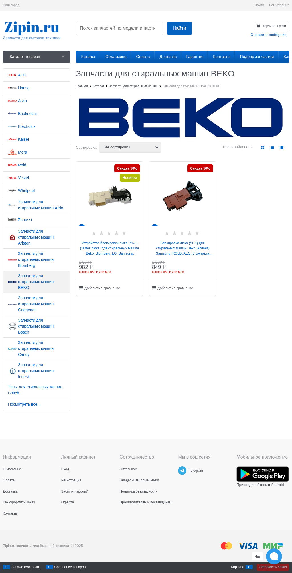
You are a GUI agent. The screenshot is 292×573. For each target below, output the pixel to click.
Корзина (237, 567)
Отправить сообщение (268, 35)
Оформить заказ (273, 567)
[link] (262, 147)
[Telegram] (182, 470)
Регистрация (279, 5)
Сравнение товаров (70, 567)
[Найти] (179, 28)
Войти (259, 5)
